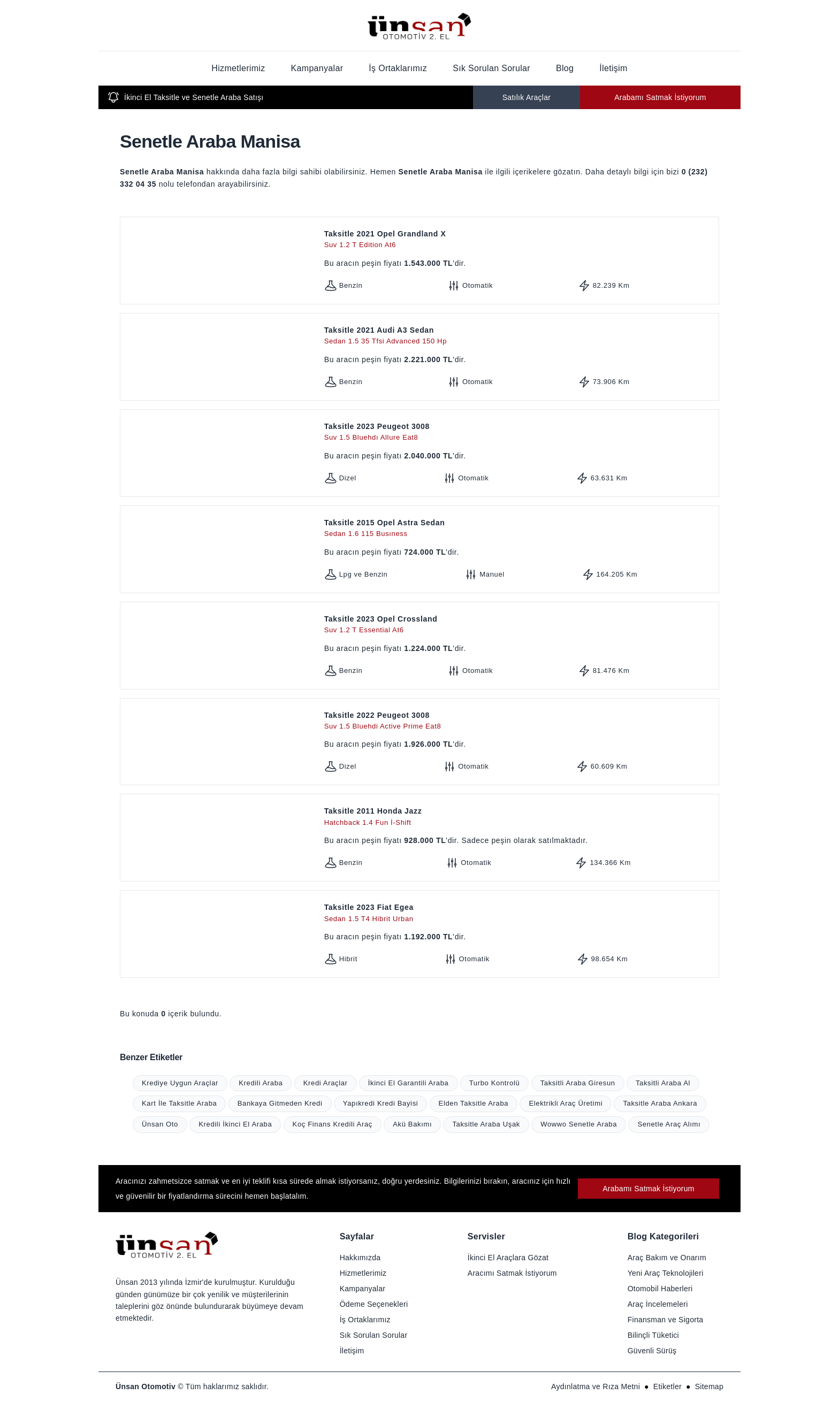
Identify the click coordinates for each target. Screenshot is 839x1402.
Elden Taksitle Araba (474, 1103)
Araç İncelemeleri (658, 1304)
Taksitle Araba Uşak (486, 1124)
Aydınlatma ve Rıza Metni (595, 1386)
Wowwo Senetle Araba (578, 1124)
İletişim (613, 68)
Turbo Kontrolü (494, 1083)
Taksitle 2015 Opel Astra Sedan (519, 528)
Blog (565, 68)
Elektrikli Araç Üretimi (565, 1103)
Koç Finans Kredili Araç (332, 1124)
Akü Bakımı (412, 1124)
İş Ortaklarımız (398, 68)
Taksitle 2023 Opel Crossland (519, 625)
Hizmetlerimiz (238, 68)
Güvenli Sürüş (652, 1350)
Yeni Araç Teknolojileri (666, 1273)
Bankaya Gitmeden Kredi (280, 1103)
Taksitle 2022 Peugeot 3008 (519, 721)
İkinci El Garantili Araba (408, 1083)
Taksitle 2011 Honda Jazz (519, 817)
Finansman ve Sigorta (666, 1319)
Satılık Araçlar (526, 97)
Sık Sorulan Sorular (491, 68)
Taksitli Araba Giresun (577, 1083)
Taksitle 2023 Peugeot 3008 (519, 432)
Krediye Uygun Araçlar (180, 1083)
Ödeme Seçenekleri (374, 1304)
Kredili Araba (261, 1083)
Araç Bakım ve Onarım (667, 1257)
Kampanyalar (317, 68)
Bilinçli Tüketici (653, 1335)
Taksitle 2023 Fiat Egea (519, 913)
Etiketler (667, 1386)
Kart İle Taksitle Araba (179, 1103)
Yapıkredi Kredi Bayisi (380, 1103)
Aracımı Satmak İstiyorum (512, 1273)
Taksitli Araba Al (663, 1083)
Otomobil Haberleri (660, 1288)
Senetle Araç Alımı (668, 1124)
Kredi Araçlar (325, 1083)
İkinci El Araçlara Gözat (508, 1257)
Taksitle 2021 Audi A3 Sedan (519, 336)
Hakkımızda (360, 1257)
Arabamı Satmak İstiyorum (660, 97)
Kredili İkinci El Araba (235, 1124)
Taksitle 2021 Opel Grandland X (519, 239)
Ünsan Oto (160, 1124)
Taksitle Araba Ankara (660, 1103)
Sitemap (709, 1386)
